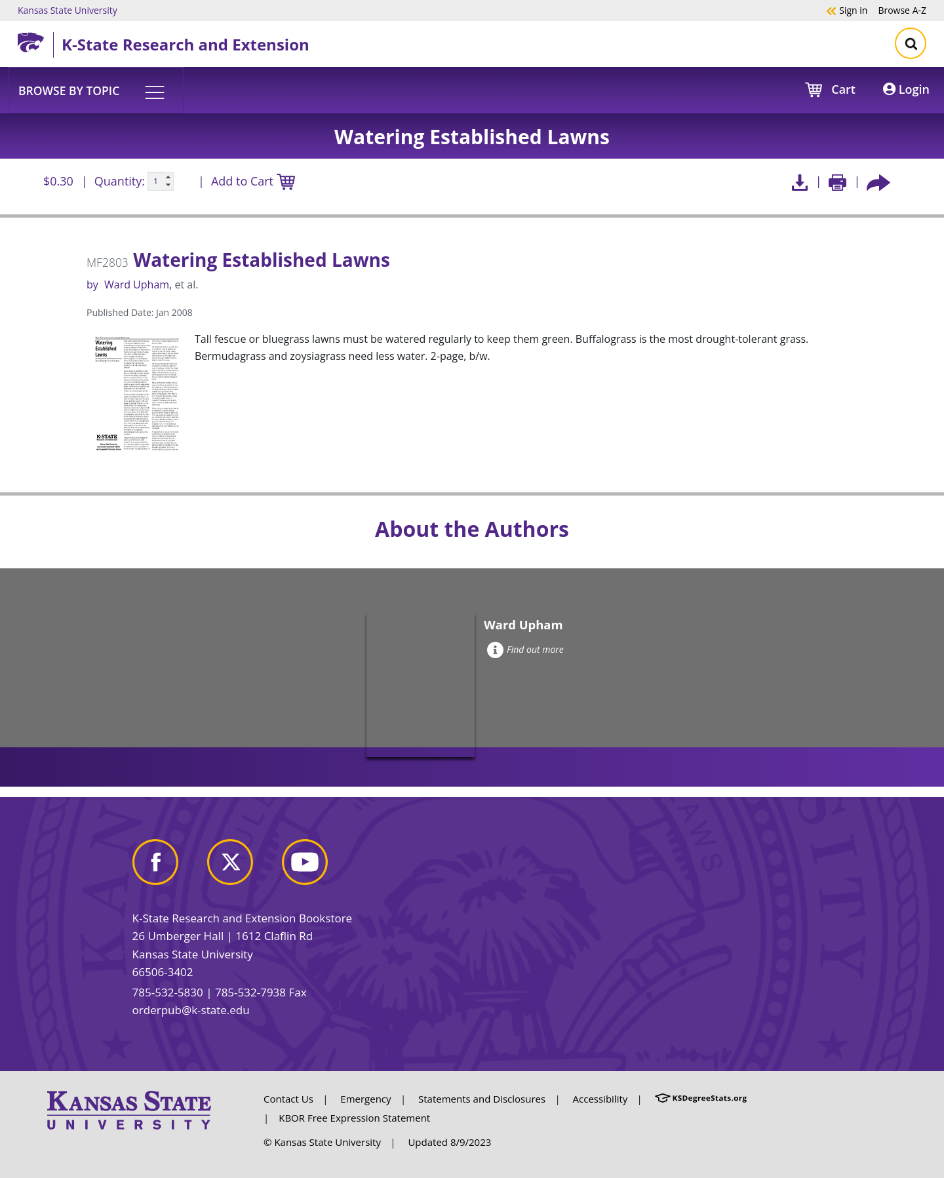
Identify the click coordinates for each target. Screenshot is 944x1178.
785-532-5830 (167, 992)
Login (906, 89)
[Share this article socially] (878, 181)
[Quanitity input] (161, 181)
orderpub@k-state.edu (191, 1009)
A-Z (902, 9)
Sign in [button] (846, 9)
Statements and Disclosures (481, 1098)
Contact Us (288, 1098)
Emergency (365, 1098)
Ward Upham (136, 284)
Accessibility (600, 1098)
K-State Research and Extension (185, 44)
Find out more (525, 649)
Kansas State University (67, 9)
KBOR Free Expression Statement (354, 1117)
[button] (96, 90)
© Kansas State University (322, 1142)
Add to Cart (253, 182)
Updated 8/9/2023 (449, 1142)
